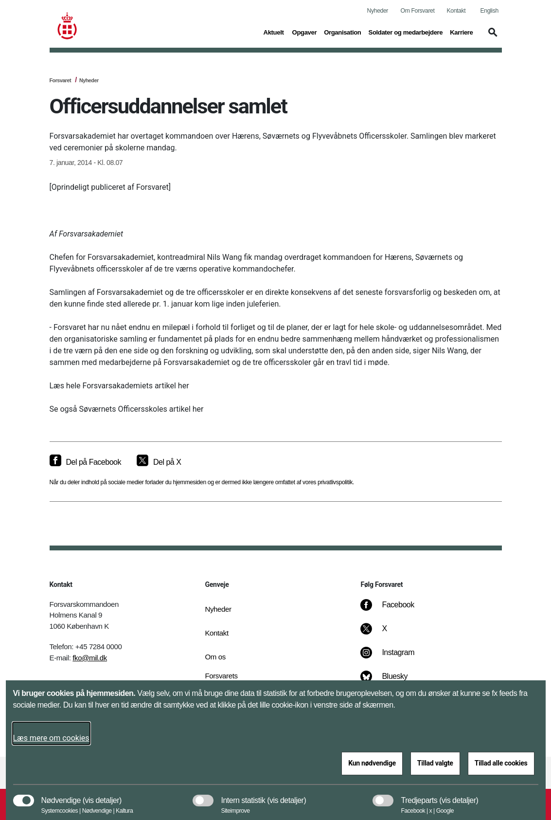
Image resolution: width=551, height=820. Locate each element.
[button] (491, 37)
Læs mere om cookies (51, 738)
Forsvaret (60, 80)
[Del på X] (159, 462)
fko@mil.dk (89, 658)
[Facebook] (394, 609)
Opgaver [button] (304, 31)
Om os (215, 657)
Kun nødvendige (372, 763)
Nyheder (377, 10)
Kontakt (456, 10)
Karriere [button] (461, 31)
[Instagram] (394, 657)
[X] (384, 633)
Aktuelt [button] (274, 31)
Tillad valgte (435, 763)
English (489, 10)
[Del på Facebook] (85, 462)
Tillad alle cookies (501, 763)
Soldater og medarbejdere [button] (406, 31)
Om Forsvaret (418, 10)
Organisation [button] (342, 31)
